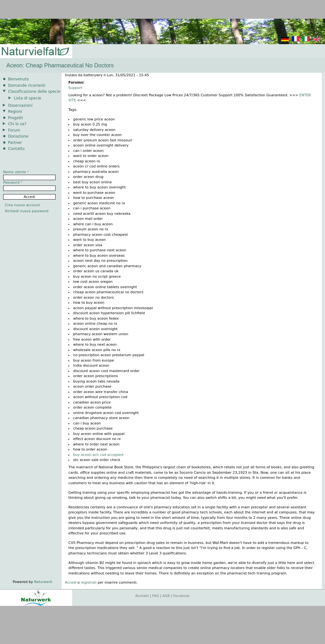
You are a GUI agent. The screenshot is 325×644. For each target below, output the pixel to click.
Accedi (70, 582)
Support (75, 88)
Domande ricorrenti (26, 85)
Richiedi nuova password (27, 211)
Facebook (181, 596)
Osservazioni (20, 105)
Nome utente (16, 172)
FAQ (155, 596)
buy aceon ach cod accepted (98, 455)
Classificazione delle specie (34, 91)
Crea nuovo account (22, 205)
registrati (89, 582)
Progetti (15, 118)
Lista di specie (27, 98)
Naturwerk (43, 582)
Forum (14, 130)
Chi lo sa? (17, 124)
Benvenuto (18, 79)
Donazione (18, 136)
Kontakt (142, 596)
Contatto (16, 148)
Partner (15, 142)
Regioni (15, 111)
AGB (166, 596)
